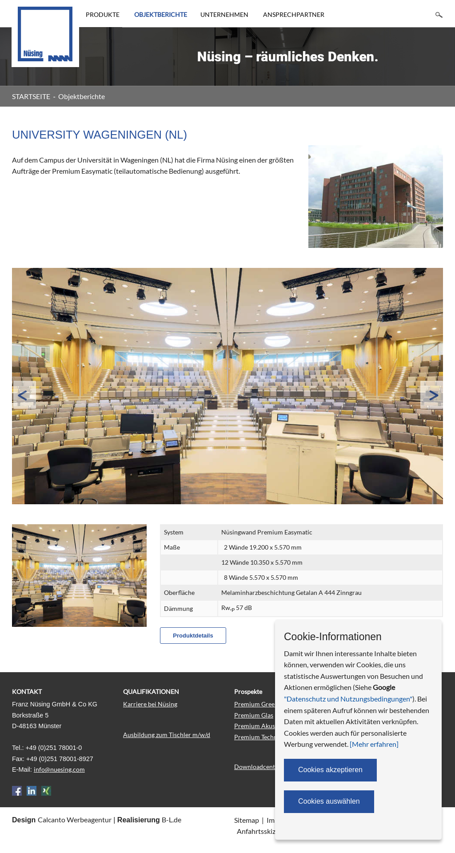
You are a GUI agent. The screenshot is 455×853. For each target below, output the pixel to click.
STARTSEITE (31, 96)
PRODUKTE (103, 14)
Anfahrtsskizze (259, 831)
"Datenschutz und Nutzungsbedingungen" (348, 698)
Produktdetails (193, 635)
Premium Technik (258, 737)
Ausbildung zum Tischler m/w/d (166, 734)
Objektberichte (81, 96)
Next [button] (431, 395)
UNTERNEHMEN (224, 14)
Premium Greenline (261, 704)
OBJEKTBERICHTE (160, 14)
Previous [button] (24, 395)
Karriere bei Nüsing (150, 704)
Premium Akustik (258, 725)
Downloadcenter (257, 766)
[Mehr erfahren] (374, 744)
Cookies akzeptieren (330, 769)
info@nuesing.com (59, 769)
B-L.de (171, 819)
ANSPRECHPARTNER (293, 14)
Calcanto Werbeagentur (75, 819)
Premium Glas (253, 715)
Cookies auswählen (329, 801)
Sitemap (246, 820)
